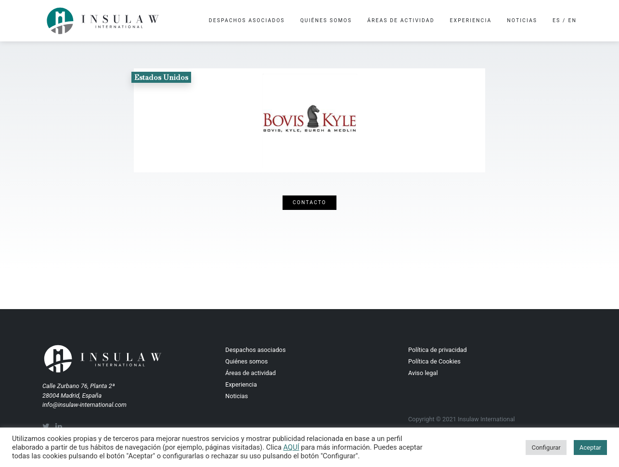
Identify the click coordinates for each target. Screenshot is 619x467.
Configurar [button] (545, 447)
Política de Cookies (434, 361)
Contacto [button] (309, 202)
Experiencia (471, 20)
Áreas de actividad (400, 20)
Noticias (522, 20)
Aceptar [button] (590, 447)
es (556, 20)
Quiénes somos (326, 20)
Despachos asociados (247, 20)
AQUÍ (291, 447)
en (572, 20)
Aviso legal (423, 372)
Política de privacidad (437, 349)
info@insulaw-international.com (84, 404)
